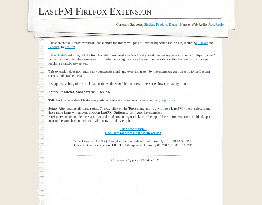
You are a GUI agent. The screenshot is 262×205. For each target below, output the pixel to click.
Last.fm (70, 47)
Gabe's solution (68, 55)
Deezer (174, 24)
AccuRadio (216, 24)
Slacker (149, 24)
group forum (166, 100)
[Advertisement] (134, 175)
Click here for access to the (133, 133)
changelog (114, 141)
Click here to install (133, 129)
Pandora (161, 24)
